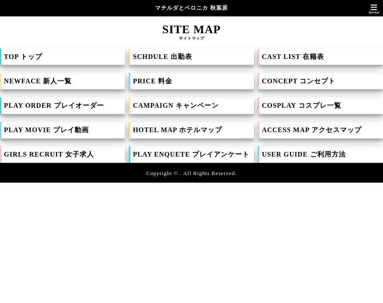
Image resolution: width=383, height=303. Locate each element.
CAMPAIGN (176, 105)
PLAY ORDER (54, 105)
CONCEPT (298, 81)
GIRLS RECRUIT (49, 154)
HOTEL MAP (177, 129)
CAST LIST (293, 56)
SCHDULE (162, 56)
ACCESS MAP (312, 129)
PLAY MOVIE (46, 129)
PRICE (152, 81)
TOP (23, 56)
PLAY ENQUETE (191, 154)
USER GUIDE (304, 154)
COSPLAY (301, 105)
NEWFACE (38, 81)
